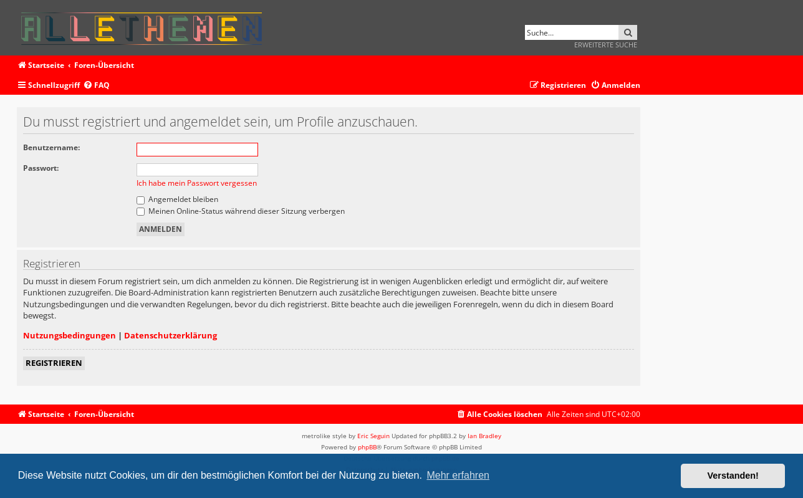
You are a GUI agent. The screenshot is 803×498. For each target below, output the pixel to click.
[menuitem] (96, 85)
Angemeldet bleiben (177, 199)
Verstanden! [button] (733, 476)
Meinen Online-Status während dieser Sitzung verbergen (241, 211)
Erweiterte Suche (605, 44)
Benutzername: (51, 147)
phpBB (367, 447)
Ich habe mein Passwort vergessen (197, 183)
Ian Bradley (484, 435)
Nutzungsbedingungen (69, 335)
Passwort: (41, 168)
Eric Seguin (373, 435)
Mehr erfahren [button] (457, 475)
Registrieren (54, 362)
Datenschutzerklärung (170, 335)
